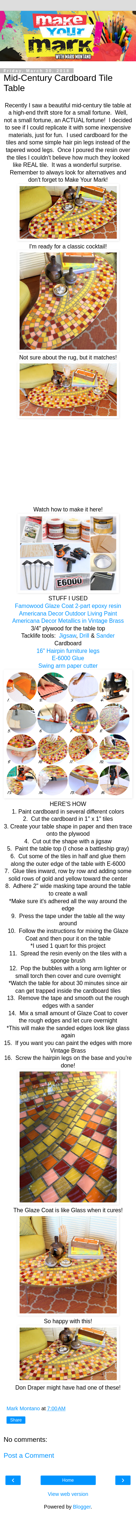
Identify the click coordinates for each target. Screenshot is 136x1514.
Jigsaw (66, 636)
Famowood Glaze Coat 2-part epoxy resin (68, 606)
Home (68, 1480)
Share (16, 1420)
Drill (85, 636)
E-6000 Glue (68, 658)
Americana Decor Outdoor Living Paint (68, 613)
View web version (68, 1494)
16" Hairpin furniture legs (68, 651)
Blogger (82, 1507)
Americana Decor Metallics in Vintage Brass (68, 621)
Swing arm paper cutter (68, 666)
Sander (105, 636)
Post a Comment (29, 1455)
